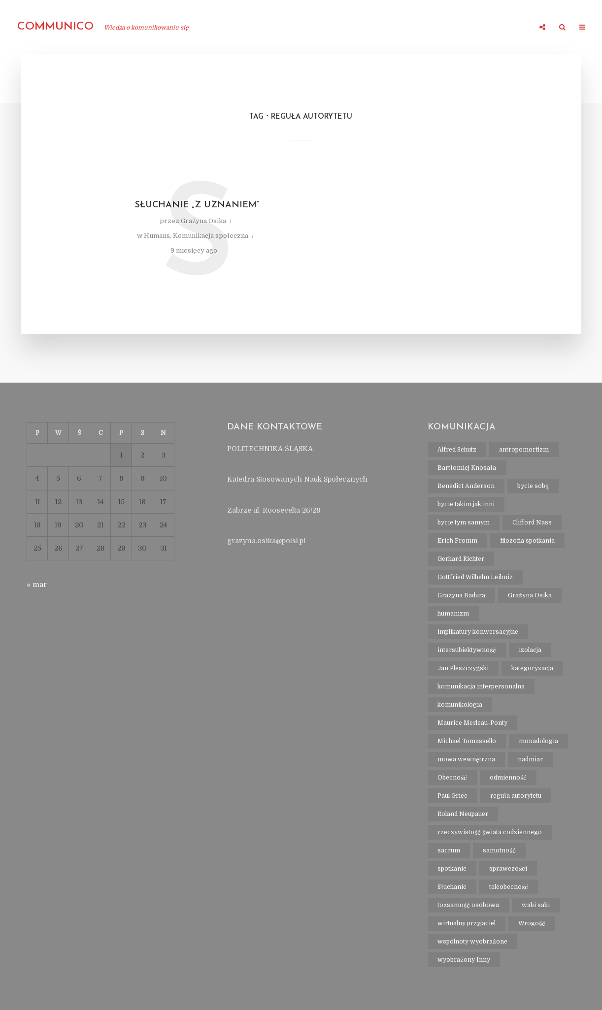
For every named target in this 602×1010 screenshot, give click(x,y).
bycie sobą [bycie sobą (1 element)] (533, 486)
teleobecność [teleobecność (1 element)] (508, 886)
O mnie (222, 28)
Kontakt (473, 28)
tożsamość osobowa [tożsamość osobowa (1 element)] (468, 905)
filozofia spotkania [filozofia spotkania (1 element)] (527, 540)
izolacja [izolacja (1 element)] (530, 650)
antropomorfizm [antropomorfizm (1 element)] (524, 449)
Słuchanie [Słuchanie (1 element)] (452, 886)
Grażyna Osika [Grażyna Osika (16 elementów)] (530, 595)
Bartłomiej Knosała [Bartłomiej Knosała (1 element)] (466, 467)
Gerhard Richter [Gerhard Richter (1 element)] (460, 558)
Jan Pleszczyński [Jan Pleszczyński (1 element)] (463, 668)
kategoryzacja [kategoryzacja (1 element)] (532, 668)
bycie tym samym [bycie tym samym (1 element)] (463, 522)
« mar (37, 584)
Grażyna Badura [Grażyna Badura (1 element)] (461, 595)
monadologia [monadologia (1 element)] (538, 741)
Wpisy (515, 28)
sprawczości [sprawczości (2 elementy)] (508, 868)
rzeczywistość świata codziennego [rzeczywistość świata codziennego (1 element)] (489, 832)
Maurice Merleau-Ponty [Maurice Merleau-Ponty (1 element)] (472, 722)
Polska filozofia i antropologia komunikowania (346, 28)
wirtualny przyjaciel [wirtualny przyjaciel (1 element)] (466, 923)
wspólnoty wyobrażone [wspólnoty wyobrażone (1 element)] (472, 941)
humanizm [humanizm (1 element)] (453, 613)
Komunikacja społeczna (210, 235)
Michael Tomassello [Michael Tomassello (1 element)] (466, 741)
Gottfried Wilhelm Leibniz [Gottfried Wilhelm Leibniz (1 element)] (475, 577)
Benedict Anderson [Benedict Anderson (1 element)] (466, 486)
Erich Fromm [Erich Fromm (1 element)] (457, 540)
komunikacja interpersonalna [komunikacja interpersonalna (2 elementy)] (481, 686)
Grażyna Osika (203, 221)
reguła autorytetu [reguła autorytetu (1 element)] (515, 795)
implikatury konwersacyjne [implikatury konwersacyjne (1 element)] (477, 631)
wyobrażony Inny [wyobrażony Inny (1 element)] (463, 959)
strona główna (164, 28)
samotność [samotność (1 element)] (499, 850)
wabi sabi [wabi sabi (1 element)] (536, 905)
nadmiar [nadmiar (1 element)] (530, 759)
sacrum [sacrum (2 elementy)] (448, 850)
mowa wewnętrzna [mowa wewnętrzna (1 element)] (466, 759)
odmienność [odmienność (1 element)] (508, 777)
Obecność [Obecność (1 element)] (452, 777)
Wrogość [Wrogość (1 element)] (531, 923)
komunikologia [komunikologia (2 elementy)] (459, 704)
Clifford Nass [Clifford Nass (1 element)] (532, 522)
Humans (157, 235)
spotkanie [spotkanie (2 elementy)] (452, 868)
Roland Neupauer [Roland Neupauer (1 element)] (462, 814)
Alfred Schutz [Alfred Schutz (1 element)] (456, 449)
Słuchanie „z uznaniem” (197, 205)
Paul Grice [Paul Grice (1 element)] (452, 795)
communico (55, 27)
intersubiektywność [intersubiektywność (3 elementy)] (466, 650)
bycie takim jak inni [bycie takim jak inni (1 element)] (466, 504)
